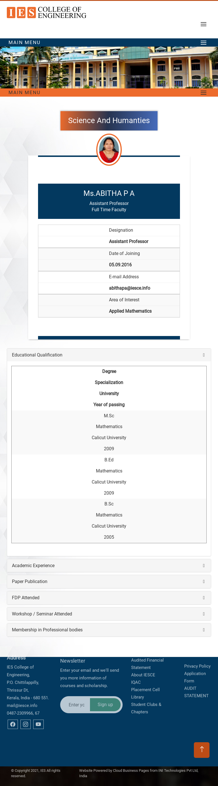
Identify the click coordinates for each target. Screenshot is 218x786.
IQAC (136, 654)
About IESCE (143, 647)
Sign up (105, 674)
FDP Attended (25, 597)
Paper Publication (29, 581)
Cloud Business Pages (131, 766)
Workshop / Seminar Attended (42, 614)
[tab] (109, 355)
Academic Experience (33, 565)
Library (137, 669)
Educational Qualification (37, 355)
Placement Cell (145, 661)
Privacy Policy (197, 648)
